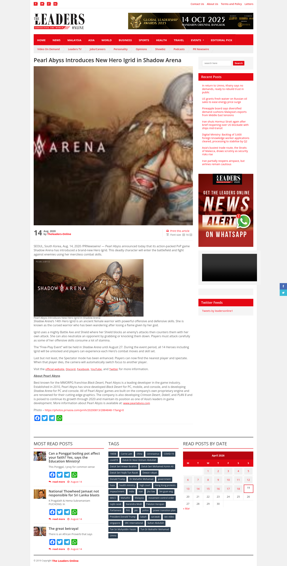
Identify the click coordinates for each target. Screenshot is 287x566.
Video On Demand (48, 49)
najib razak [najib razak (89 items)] (146, 502)
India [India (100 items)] (157, 490)
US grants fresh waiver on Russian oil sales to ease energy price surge (224, 100)
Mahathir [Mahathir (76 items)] (156, 496)
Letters (249, 4)
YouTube (100, 369)
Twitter (118, 369)
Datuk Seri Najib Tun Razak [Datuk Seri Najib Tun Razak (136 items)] (124, 472)
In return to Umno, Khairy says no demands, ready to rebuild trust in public (222, 89)
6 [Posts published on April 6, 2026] (188, 477)
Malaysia (74, 40)
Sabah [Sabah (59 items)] (170, 514)
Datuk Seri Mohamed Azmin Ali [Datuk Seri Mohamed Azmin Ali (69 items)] (157, 466)
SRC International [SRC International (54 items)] (162, 520)
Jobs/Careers (97, 49)
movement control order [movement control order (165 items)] (122, 502)
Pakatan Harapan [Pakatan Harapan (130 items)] (119, 508)
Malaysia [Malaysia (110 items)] (170, 496)
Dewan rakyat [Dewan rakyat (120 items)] (150, 472)
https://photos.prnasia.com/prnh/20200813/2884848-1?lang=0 (87, 410)
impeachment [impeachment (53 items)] (142, 490)
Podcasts (179, 49)
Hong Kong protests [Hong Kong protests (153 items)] (120, 490)
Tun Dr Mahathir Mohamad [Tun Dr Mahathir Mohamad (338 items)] (124, 532)
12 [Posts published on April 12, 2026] (248, 477)
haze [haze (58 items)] (112, 484)
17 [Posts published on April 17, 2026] (228, 484)
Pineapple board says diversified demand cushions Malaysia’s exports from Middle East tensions (224, 112)
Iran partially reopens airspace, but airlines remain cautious (223, 162)
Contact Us (197, 4)
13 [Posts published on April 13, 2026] (188, 484)
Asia (91, 40)
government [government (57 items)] (165, 478)
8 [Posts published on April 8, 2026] (208, 477)
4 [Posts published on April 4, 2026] (238, 470)
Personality (121, 49)
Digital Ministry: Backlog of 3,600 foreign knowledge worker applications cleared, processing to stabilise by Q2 (225, 138)
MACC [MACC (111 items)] (144, 496)
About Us (212, 4)
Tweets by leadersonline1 (217, 311)
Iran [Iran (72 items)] (167, 490)
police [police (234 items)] (170, 508)
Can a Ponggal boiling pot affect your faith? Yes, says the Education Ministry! (76, 457)
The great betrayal (63, 528)
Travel (179, 40)
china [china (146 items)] (140, 454)
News (56, 40)
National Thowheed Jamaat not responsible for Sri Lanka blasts (73, 493)
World (107, 40)
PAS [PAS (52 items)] (151, 508)
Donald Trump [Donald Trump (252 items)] (117, 478)
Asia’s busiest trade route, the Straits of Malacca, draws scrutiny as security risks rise (225, 151)
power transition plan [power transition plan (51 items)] (121, 514)
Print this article (177, 231)
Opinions (141, 49)
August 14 (74, 482)
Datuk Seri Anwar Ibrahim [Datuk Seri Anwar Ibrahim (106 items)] (123, 466)
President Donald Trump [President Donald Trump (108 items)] (149, 514)
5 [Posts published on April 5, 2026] (248, 470)
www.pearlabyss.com (137, 403)
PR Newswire (201, 49)
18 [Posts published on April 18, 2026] (238, 484)
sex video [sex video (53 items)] (128, 520)
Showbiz (160, 49)
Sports (144, 40)
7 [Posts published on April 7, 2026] (198, 477)
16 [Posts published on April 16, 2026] (218, 484)
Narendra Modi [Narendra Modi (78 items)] (164, 502)
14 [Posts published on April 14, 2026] (198, 484)
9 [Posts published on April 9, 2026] (218, 477)
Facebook (85, 369)
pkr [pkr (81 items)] (160, 508)
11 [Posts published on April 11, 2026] (238, 477)
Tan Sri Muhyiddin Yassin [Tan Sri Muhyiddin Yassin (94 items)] (144, 526)
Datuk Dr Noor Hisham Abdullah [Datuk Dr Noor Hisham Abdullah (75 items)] (139, 460)
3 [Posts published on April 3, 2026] (228, 470)
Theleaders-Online (59, 234)
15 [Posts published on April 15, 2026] (208, 484)
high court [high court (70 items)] (146, 484)
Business (125, 40)
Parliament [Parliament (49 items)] (138, 508)
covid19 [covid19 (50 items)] (114, 460)
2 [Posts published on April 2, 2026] (218, 470)
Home (41, 40)
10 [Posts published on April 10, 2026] (228, 477)
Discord (72, 369)
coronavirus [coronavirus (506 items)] (154, 454)
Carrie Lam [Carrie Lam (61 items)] (127, 454)
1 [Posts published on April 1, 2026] (208, 470)
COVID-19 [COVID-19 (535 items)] (170, 454)
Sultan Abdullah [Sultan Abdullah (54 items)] (118, 526)
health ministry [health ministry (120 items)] (127, 484)
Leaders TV (75, 49)
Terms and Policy (231, 4)
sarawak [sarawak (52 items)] (114, 520)
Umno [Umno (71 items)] (146, 532)
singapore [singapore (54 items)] (143, 520)
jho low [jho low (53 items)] (114, 496)
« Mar (186, 503)
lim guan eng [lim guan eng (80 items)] (129, 496)
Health (161, 40)
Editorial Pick (221, 40)
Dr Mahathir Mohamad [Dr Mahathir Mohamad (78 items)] (141, 478)
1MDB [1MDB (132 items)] (113, 454)
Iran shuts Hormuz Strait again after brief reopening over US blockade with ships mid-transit (225, 125)
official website (55, 369)
